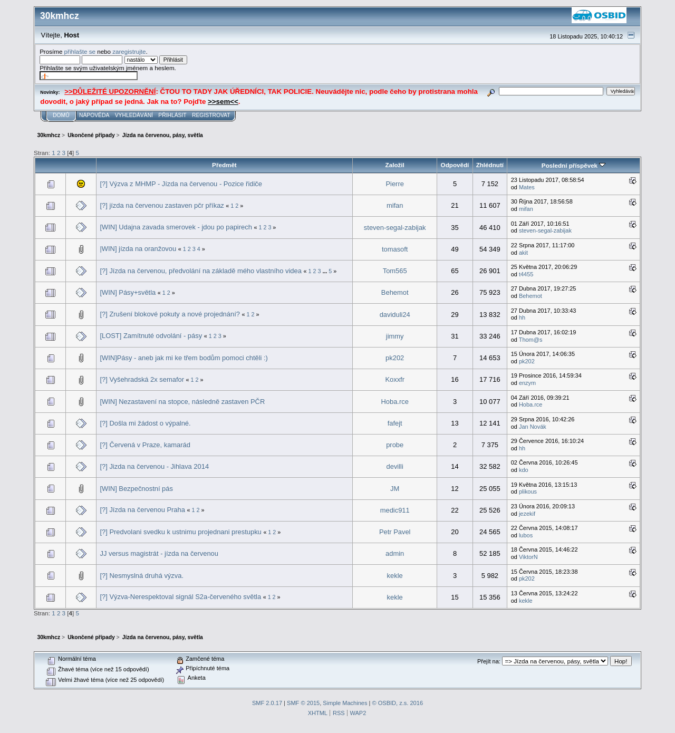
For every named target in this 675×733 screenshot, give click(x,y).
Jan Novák (532, 426)
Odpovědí (455, 164)
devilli (395, 466)
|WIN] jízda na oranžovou (138, 249)
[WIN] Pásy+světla (128, 292)
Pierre (394, 184)
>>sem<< (223, 101)
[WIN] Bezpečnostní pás (136, 489)
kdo (523, 470)
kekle (395, 576)
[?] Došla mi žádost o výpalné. (145, 423)
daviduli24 (395, 315)
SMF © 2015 (303, 703)
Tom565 (395, 271)
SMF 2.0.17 (267, 703)
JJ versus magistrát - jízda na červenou (159, 553)
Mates (527, 187)
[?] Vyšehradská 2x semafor (142, 379)
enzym (527, 383)
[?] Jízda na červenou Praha (142, 510)
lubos (526, 535)
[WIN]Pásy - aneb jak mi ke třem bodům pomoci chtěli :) (183, 358)
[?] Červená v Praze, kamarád (145, 445)
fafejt (395, 423)
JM (394, 489)
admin (394, 553)
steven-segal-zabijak (395, 228)
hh (522, 317)
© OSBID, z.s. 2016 (397, 703)
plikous (528, 491)
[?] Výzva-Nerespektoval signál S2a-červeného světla (180, 597)
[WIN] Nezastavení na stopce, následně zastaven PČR (182, 402)
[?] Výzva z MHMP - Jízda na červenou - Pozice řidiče (181, 184)
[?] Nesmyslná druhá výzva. (142, 576)
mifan (395, 205)
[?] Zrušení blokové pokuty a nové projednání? (169, 314)
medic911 (395, 510)
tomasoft (395, 249)
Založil (394, 164)
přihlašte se (79, 51)
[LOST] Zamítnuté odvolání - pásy (151, 336)
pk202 (394, 358)
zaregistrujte (129, 51)
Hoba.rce (395, 402)
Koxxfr (394, 379)
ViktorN (528, 557)
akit (523, 252)
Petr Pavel (395, 532)
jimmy (395, 336)
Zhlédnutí (490, 164)
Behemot (395, 292)
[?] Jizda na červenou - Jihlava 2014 (154, 466)
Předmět (224, 164)
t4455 (526, 274)
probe (394, 445)
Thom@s (531, 339)
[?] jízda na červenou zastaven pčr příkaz (162, 205)
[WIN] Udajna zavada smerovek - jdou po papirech (176, 227)
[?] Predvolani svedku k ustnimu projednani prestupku (180, 532)
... (325, 271)
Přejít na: (488, 661)
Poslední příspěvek (573, 165)
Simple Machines (345, 703)
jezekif (527, 513)
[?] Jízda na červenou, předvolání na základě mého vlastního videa (200, 271)
